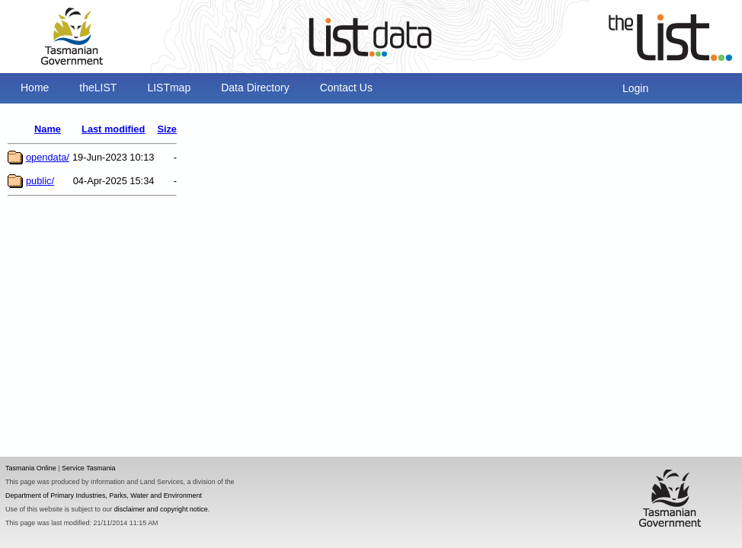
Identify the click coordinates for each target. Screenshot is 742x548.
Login (635, 88)
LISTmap (168, 87)
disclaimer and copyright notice (161, 509)
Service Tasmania (89, 468)
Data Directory (255, 87)
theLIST (98, 87)
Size (167, 129)
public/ (40, 180)
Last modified (113, 129)
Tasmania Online (30, 468)
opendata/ (47, 157)
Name (47, 129)
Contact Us (346, 87)
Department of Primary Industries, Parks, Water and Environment (103, 495)
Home (35, 87)
